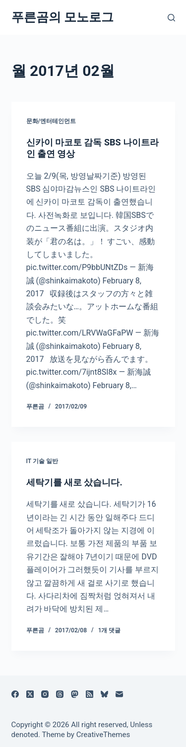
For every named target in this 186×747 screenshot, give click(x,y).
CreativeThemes (103, 734)
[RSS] (89, 694)
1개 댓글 (109, 630)
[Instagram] (45, 694)
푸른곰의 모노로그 (62, 17)
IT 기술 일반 (42, 461)
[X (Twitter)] (30, 694)
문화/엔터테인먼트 (51, 121)
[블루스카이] (104, 694)
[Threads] (59, 694)
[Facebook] (15, 694)
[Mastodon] (74, 694)
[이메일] (119, 694)
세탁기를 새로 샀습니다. (74, 482)
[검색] (171, 17)
